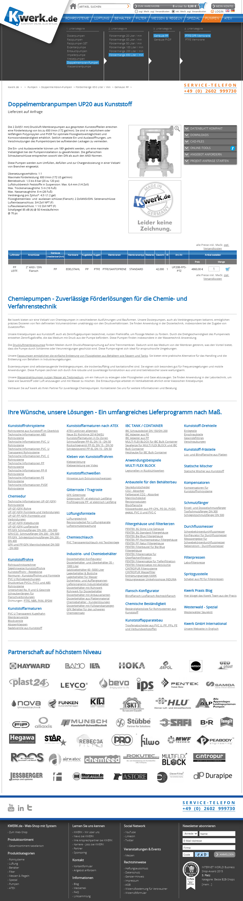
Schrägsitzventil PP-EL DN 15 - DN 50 (89, 448)
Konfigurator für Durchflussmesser (205, 535)
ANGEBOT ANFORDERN (206, 154)
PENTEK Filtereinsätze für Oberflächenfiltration (140, 555)
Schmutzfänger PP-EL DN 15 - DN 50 (89, 441)
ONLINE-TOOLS (200, 148)
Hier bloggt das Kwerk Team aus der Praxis (210, 595)
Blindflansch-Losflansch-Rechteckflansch (150, 596)
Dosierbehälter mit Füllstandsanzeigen (90, 605)
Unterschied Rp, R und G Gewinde (29, 590)
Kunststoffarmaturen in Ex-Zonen (87, 438)
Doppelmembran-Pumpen (56, 87)
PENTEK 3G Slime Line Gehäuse (144, 529)
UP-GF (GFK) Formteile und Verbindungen (34, 512)
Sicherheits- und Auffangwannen (87, 580)
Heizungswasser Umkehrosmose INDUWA (150, 579)
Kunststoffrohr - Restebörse (25, 572)
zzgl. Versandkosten (216, 246)
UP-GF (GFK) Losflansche (23, 526)
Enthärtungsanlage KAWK (141, 575)
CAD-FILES (197, 141)
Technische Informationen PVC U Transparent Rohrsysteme (28, 450)
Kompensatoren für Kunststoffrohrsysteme (198, 489)
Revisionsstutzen (135, 501)
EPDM (48, 600)
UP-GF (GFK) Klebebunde (23, 523)
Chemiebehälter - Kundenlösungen (88, 602)
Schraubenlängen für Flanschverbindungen (21, 595)
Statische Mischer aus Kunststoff (204, 471)
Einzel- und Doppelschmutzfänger (205, 508)
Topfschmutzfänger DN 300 (201, 511)
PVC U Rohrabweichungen (24, 579)
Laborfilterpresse (194, 562)
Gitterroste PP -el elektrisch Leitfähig (89, 498)
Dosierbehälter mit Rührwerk (84, 587)
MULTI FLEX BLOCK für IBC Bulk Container (151, 441)
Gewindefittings (194, 438)
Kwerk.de (13, 87)
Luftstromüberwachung (81, 526)
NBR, (34, 600)
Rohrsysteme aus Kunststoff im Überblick (33, 431)
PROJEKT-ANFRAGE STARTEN (209, 161)
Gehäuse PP (122, 87)
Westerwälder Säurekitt (198, 612)
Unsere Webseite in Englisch (201, 628)
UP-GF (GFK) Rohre (19, 508)
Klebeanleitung (76, 461)
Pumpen (32, 87)
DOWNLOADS (199, 135)
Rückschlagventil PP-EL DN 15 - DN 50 (90, 445)
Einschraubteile (193, 434)
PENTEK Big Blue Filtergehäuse (144, 536)
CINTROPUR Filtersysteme (141, 568)
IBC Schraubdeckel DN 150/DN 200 (146, 431)
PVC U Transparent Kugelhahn (26, 613)
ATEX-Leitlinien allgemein (82, 431)
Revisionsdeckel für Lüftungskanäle (88, 522)
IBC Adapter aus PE (137, 434)
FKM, (41, 600)
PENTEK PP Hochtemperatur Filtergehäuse (151, 539)
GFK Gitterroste (76, 495)
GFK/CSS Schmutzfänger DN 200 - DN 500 (33, 533)
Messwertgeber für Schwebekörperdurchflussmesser (204, 540)
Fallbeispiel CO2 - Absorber (142, 494)
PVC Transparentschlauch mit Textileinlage (93, 542)
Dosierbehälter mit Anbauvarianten (88, 595)
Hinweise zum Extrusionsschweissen (89, 478)
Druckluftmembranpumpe (29, 345)
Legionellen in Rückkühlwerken (144, 470)
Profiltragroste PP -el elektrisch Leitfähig (91, 502)
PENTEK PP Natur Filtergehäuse (144, 543)
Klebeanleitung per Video (82, 465)
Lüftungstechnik (77, 518)
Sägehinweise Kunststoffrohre (26, 568)
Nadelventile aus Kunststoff (25, 628)
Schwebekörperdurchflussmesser (204, 531)
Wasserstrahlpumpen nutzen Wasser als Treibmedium (50, 377)
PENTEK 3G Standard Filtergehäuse (146, 532)
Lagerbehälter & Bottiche (82, 573)
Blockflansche (133, 505)
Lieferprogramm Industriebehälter (88, 584)
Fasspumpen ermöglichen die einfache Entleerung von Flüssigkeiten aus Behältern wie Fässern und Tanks (82, 355)
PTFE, (27, 600)
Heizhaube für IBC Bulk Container (146, 452)
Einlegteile (190, 431)
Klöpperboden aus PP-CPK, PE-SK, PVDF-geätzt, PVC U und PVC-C (150, 510)
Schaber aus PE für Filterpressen (204, 579)
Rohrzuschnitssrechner (22, 564)
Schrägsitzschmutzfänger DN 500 (204, 515)
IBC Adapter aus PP (137, 438)
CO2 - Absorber (134, 490)
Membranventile (18, 617)
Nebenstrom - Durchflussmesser (204, 546)
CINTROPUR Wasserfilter (140, 572)
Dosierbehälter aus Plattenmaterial (88, 598)
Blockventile (15, 620)
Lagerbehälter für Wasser (82, 577)
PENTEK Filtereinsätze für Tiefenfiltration (150, 561)
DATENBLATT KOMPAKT (206, 128)
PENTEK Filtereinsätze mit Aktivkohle (148, 565)
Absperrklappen (18, 624)
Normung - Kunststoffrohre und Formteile (34, 575)
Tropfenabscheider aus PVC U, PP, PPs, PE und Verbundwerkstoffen (151, 627)
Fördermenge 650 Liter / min (93, 87)
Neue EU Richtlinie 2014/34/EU (85, 434)
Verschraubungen (195, 441)
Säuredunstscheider (137, 487)
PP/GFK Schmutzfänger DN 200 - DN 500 (32, 530)
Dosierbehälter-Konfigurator (84, 559)
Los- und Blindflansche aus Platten (205, 454)
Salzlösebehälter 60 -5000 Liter (85, 569)
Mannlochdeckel (135, 498)
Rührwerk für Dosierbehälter (84, 591)
